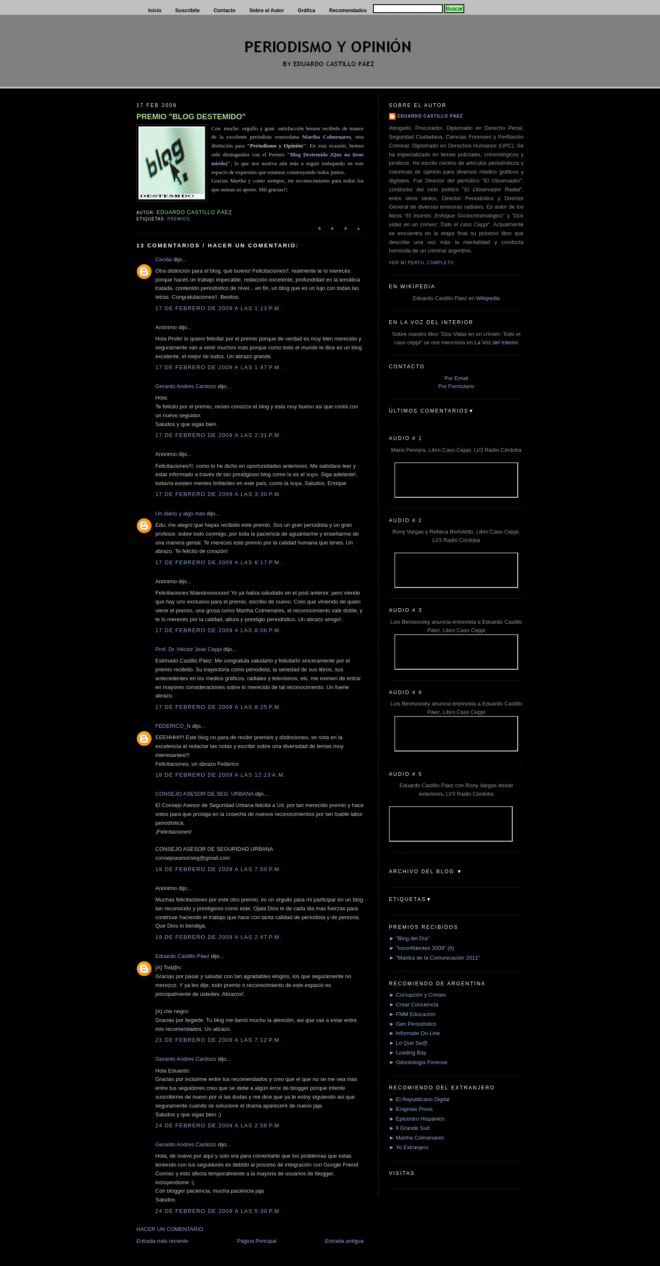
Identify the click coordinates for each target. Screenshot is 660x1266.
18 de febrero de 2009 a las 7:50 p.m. (218, 869)
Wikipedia (488, 298)
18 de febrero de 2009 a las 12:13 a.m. (220, 775)
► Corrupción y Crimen (417, 995)
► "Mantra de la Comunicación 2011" (434, 958)
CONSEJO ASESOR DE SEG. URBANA (204, 794)
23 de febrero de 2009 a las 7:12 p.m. (218, 1040)
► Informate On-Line (414, 1033)
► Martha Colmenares (416, 1138)
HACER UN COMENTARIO (169, 1229)
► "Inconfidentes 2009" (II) (421, 948)
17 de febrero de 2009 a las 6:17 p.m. (218, 562)
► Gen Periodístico (412, 1024)
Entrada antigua (344, 1241)
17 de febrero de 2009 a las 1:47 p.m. (218, 367)
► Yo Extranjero (408, 1147)
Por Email (456, 378)
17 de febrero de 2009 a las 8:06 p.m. (218, 630)
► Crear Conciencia (413, 1004)
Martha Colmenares (326, 137)
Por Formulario (456, 386)
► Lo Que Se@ (408, 1043)
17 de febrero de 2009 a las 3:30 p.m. (218, 494)
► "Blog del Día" (409, 938)
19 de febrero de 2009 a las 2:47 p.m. (218, 937)
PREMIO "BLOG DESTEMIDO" (191, 117)
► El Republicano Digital (419, 1099)
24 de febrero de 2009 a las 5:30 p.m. (218, 1211)
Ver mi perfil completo (421, 262)
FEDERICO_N (173, 726)
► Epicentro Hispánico (416, 1119)
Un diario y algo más (180, 513)
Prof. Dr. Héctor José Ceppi (188, 649)
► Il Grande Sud (409, 1128)
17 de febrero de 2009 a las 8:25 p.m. (218, 707)
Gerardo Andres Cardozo (185, 386)
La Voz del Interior (496, 342)
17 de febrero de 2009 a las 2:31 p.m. (218, 435)
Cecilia (163, 259)
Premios (178, 219)
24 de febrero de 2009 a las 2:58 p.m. (218, 1125)
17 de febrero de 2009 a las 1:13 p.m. (218, 308)
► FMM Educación (412, 1014)
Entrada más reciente (162, 1241)
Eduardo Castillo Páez (182, 956)
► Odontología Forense (418, 1062)
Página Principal (257, 1241)
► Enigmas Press (411, 1109)
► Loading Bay (407, 1052)
